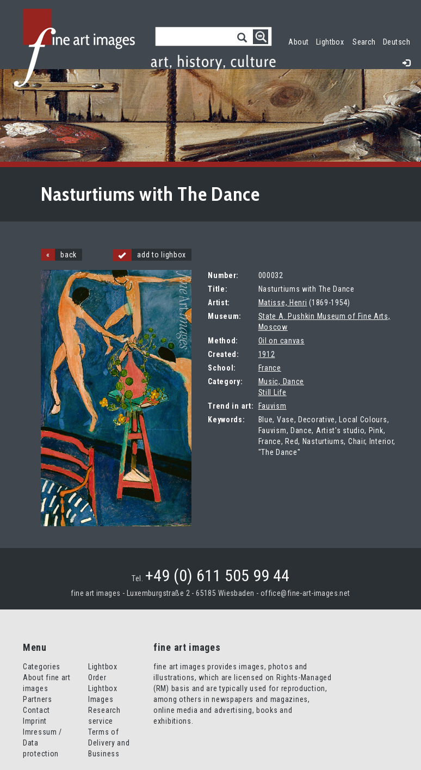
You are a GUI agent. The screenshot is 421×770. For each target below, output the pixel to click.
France (269, 368)
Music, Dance (281, 381)
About (298, 42)
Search (364, 42)
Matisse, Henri (282, 302)
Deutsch (396, 42)
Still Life (272, 392)
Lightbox (332, 40)
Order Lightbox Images (102, 688)
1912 (266, 354)
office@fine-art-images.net (305, 593)
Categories (41, 666)
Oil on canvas (281, 340)
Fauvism (272, 406)
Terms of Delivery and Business (108, 743)
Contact (36, 710)
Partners (37, 699)
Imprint (35, 721)
